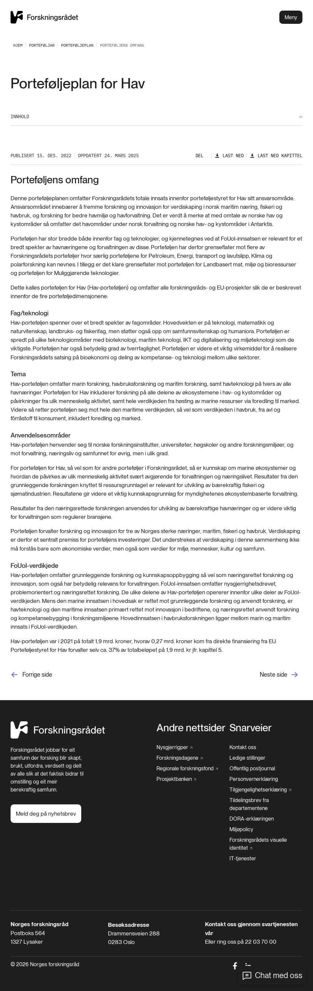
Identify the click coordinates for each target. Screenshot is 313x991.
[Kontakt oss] (242, 747)
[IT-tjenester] (242, 859)
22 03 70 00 (260, 941)
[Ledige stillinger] (247, 758)
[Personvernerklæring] (253, 779)
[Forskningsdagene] (179, 758)
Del (199, 155)
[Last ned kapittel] (276, 155)
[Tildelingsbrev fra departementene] (265, 804)
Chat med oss (278, 975)
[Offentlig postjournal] (252, 769)
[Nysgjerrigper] (174, 747)
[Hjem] (58, 737)
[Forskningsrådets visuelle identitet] (263, 844)
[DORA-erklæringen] (251, 819)
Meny (291, 17)
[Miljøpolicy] (241, 829)
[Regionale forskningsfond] (187, 769)
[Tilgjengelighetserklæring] (260, 790)
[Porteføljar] (41, 45)
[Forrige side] (31, 674)
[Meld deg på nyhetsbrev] (46, 813)
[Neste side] (281, 674)
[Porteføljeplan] (77, 45)
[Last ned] (229, 155)
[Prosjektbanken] (176, 779)
